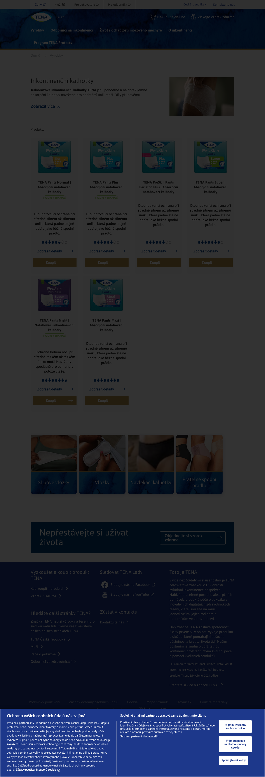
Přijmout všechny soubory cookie (235, 726)
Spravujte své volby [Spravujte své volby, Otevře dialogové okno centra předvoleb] (233, 760)
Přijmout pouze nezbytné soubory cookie (235, 744)
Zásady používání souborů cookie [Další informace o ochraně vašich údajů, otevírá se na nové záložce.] (38, 769)
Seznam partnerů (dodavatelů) (139, 736)
